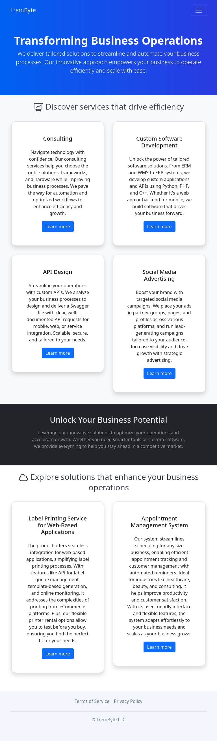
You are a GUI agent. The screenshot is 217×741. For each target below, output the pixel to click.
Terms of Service (92, 701)
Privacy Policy (128, 701)
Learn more (57, 226)
